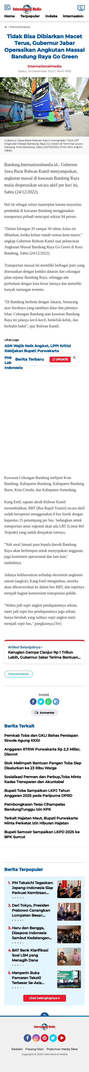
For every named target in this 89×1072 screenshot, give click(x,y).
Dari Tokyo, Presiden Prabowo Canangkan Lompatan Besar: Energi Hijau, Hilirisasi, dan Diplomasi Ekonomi (32, 910)
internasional (74, 16)
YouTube (65, 1040)
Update (60, 359)
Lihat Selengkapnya (44, 998)
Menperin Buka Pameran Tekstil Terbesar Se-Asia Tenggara (27, 978)
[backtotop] (44, 1016)
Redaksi (17, 1049)
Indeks (51, 16)
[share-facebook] (33, 701)
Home (9, 16)
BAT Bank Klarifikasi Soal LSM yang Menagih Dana (30, 955)
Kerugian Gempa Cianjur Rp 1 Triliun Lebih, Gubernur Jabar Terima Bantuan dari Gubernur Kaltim (43, 655)
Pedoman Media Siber (62, 1049)
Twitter (55, 1040)
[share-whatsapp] (48, 701)
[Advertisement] (44, 421)
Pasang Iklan (34, 1049)
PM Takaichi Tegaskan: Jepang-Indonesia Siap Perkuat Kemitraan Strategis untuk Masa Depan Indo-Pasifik (32, 888)
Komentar (44, 712)
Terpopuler (30, 16)
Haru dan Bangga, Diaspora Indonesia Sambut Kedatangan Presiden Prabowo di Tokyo (30, 933)
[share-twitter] (40, 701)
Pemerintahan (18, 674)
